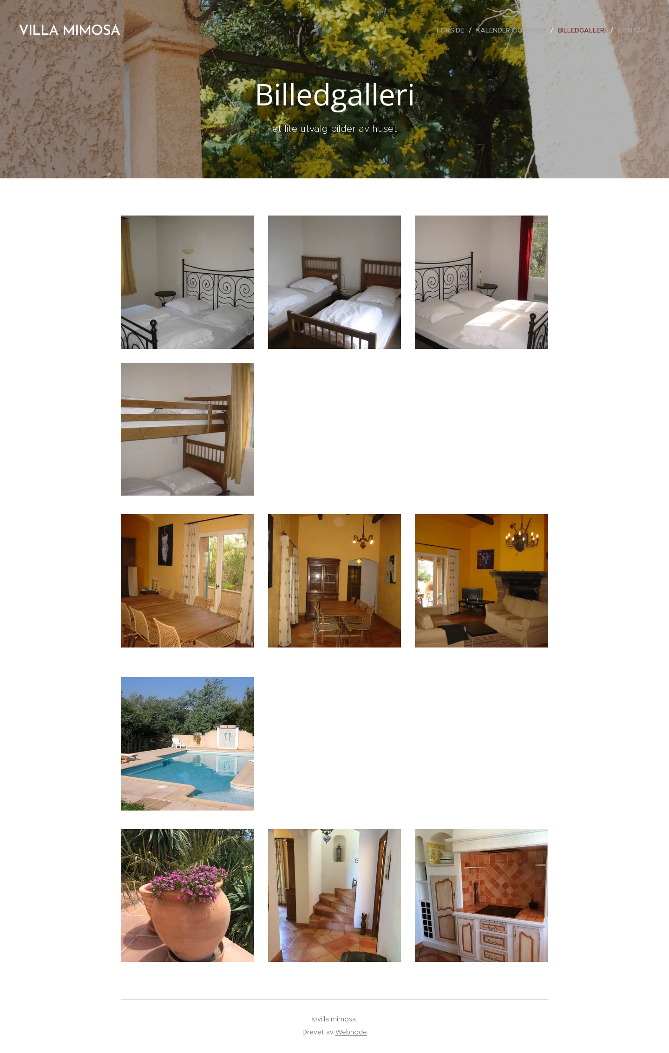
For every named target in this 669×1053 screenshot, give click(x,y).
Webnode (351, 1032)
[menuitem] (453, 30)
